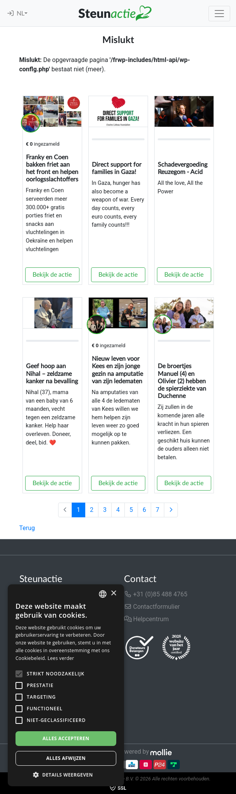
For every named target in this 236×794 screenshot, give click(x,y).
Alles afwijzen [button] (66, 758)
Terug (27, 528)
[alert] (66, 685)
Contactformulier (152, 606)
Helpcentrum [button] (146, 619)
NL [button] (20, 13)
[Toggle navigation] (219, 13)
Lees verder (61, 658)
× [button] (113, 593)
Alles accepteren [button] (66, 738)
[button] (66, 774)
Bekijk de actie (52, 275)
